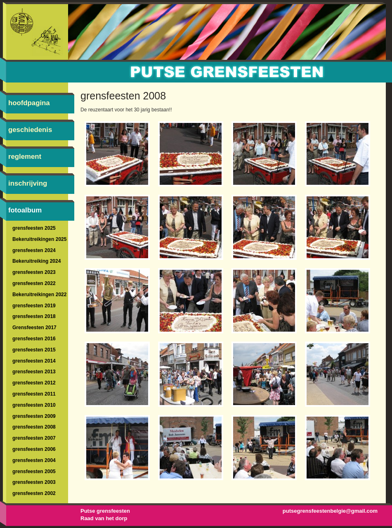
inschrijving (27, 183)
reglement (24, 156)
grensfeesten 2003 (34, 482)
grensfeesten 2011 (34, 394)
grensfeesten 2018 (34, 316)
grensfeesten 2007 (34, 438)
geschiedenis (30, 130)
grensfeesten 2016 (34, 339)
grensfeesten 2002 (34, 493)
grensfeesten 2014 (34, 361)
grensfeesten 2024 (34, 250)
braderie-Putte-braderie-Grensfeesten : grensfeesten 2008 (196, 66)
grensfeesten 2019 (34, 306)
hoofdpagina (29, 103)
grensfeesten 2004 (34, 460)
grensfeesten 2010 (34, 405)
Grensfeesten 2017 (34, 327)
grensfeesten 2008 (34, 427)
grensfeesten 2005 (34, 471)
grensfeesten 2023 (34, 272)
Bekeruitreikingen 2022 (39, 294)
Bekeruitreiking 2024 (36, 261)
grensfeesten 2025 (34, 228)
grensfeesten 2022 (34, 283)
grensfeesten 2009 (34, 416)
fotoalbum (25, 210)
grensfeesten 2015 (34, 350)
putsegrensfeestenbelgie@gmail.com (330, 511)
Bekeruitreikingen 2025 (39, 239)
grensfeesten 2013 (34, 372)
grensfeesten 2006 (34, 449)
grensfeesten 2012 (34, 383)
